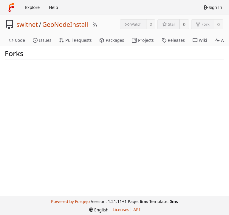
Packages (111, 40)
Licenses (121, 209)
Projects (143, 40)
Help (53, 7)
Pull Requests (75, 40)
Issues (42, 40)
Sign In (213, 7)
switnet (27, 24)
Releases (173, 40)
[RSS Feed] (95, 24)
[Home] (11, 7)
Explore (32, 7)
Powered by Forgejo (70, 201)
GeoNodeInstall (65, 24)
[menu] (99, 210)
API (136, 209)
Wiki (200, 40)
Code (17, 40)
